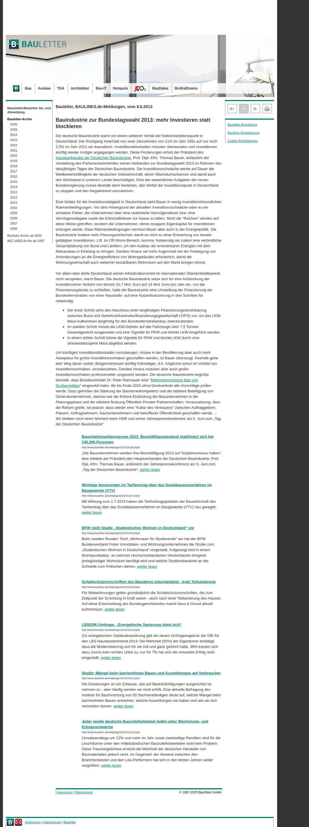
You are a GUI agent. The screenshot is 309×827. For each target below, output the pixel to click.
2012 (13, 197)
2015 (13, 181)
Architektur (80, 88)
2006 (13, 228)
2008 (13, 218)
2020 (13, 155)
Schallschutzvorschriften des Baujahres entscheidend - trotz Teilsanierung (148, 582)
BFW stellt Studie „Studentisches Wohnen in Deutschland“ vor (138, 528)
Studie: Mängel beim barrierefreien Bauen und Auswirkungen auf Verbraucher (151, 673)
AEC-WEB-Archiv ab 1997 (25, 241)
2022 (13, 145)
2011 (13, 202)
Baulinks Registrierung (243, 132)
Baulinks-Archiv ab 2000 (24, 235)
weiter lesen (150, 469)
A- (255, 108)
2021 (13, 150)
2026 (13, 124)
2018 (13, 166)
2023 (13, 140)
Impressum (64, 792)
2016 (13, 176)
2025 (13, 129)
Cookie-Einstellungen (243, 141)
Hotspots (120, 88)
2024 (13, 134)
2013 (13, 192)
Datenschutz (84, 792)
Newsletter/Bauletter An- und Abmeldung (29, 110)
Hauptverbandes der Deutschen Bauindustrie (93, 158)
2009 (13, 213)
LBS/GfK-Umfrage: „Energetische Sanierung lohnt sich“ (132, 624)
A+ (232, 108)
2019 (13, 161)
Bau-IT (101, 88)
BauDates (160, 88)
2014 (13, 187)
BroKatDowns (186, 88)
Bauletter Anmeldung (242, 124)
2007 (13, 223)
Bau (28, 88)
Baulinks (70, 822)
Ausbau (44, 88)
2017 (13, 171)
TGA (60, 88)
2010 (13, 208)
